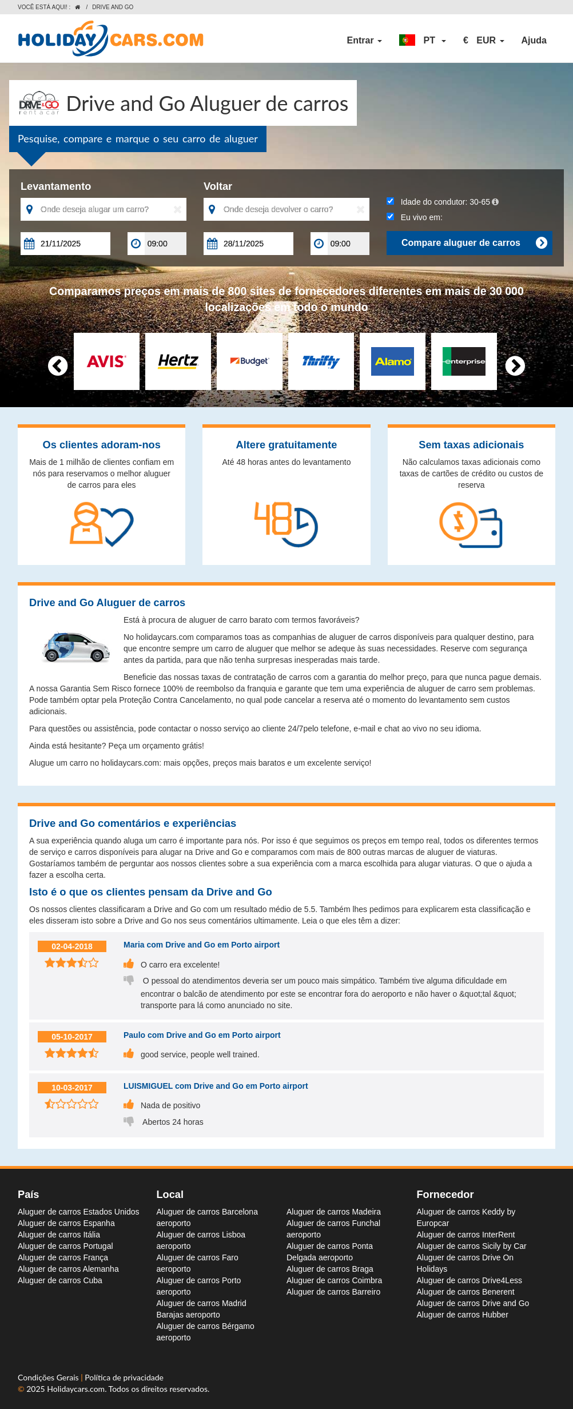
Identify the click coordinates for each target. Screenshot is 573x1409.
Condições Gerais (49, 1377)
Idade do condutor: (443, 201)
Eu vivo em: (415, 217)
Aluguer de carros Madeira (333, 1211)
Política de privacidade (124, 1377)
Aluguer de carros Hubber (462, 1314)
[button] (423, 40)
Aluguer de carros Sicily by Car (472, 1246)
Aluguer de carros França (63, 1257)
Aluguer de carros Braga (329, 1268)
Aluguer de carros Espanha (66, 1223)
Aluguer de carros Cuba (60, 1280)
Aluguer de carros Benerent (466, 1291)
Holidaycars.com (76, 1389)
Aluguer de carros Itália (59, 1234)
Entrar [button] (365, 40)
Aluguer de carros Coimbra (334, 1280)
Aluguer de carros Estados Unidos (78, 1211)
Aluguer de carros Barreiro (333, 1291)
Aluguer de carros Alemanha (68, 1268)
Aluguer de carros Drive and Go (473, 1303)
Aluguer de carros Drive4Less (469, 1280)
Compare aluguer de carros (474, 243)
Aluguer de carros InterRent (466, 1234)
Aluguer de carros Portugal (65, 1246)
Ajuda (534, 40)
